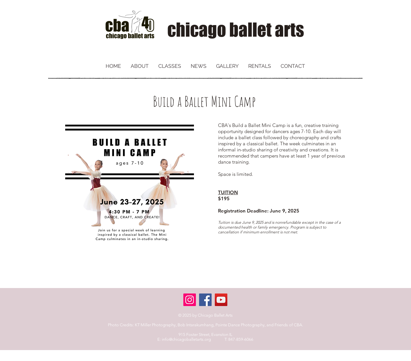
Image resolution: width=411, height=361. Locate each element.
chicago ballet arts (235, 30)
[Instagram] (189, 299)
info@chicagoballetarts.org (186, 339)
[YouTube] (221, 299)
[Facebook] (205, 299)
